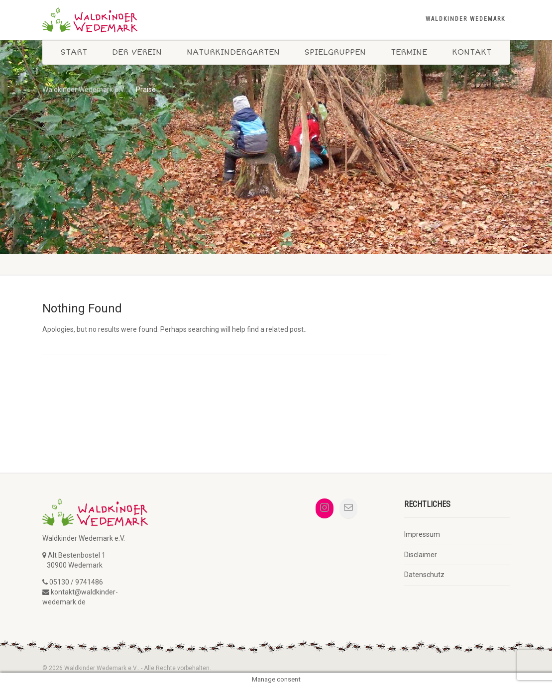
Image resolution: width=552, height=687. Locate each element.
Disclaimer (420, 555)
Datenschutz (424, 575)
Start (74, 52)
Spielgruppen (335, 52)
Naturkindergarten (233, 52)
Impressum (422, 534)
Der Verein (137, 52)
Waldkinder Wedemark (465, 18)
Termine (409, 52)
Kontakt (471, 52)
